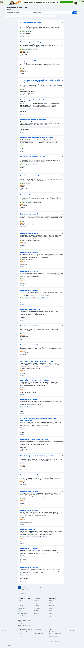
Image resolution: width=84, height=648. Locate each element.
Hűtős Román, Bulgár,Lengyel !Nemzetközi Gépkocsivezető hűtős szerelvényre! (38, 419)
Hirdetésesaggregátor (39, 633)
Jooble (9, 645)
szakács (50, 603)
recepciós (51, 615)
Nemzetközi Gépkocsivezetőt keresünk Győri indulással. (38, 456)
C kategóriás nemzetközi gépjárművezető (33, 61)
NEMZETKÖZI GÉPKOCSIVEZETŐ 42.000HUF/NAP (36, 380)
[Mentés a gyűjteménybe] (62, 22)
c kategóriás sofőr (37, 608)
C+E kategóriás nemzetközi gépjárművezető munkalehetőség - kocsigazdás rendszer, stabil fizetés (40, 81)
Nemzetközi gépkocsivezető (29, 214)
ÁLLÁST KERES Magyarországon (55, 633)
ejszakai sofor (36, 610)
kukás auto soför (37, 600)
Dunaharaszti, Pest (21, 602)
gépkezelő (51, 613)
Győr (19, 611)
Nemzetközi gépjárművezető (29, 252)
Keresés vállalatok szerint (54, 641)
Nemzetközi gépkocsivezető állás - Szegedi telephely (37, 137)
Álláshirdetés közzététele (66, 2)
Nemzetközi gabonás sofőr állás (30, 176)
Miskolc (19, 610)
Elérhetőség (22, 635)
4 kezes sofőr (36, 613)
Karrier (21, 636)
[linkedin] (73, 630)
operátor (50, 608)
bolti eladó (51, 600)
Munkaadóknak (37, 631)
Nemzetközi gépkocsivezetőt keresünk (32, 157)
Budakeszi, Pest (21, 606)
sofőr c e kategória (37, 606)
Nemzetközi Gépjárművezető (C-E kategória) (34, 100)
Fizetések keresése (52, 639)
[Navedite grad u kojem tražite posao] (43, 12)
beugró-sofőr (36, 602)
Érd (18, 603)
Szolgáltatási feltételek (53, 635)
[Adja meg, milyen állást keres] (17, 12)
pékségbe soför (36, 611)
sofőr (50, 606)
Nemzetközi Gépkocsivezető (29, 529)
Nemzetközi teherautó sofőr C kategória (33, 119)
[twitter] (70, 630)
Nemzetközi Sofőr (25, 195)
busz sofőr (35, 603)
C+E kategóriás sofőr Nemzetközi (30, 22)
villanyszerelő (51, 605)
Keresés (75, 12)
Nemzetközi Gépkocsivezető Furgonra (32, 42)
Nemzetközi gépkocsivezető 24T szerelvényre (34, 439)
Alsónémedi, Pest (21, 608)
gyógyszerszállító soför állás (39, 615)
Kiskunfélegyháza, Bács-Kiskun (24, 615)
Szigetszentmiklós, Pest (22, 613)
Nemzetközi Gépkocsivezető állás (30, 309)
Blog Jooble (37, 635)
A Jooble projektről (23, 631)
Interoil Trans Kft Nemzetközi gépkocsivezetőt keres (36, 361)
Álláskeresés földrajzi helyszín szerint (25, 625)
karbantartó (51, 611)
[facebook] (67, 630)
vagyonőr (50, 602)
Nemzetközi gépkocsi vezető (29, 510)
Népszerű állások (21, 623)
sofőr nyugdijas (36, 605)
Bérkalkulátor (51, 642)
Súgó (21, 633)
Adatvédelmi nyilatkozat (53, 636)
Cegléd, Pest (20, 605)
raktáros (50, 610)
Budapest (20, 600)
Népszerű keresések (23, 593)
